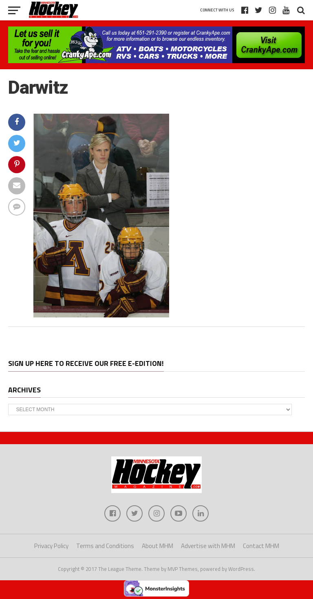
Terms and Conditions (105, 546)
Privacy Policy (51, 546)
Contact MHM (261, 546)
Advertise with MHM (208, 546)
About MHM (157, 546)
